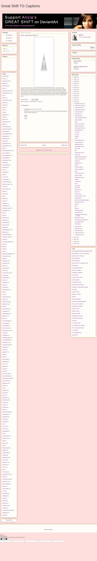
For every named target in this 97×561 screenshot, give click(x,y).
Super (76, 183)
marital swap (5, 313)
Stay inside (77, 148)
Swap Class (5, 457)
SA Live (75, 62)
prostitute (4, 397)
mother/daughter (6, 337)
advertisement (5, 81)
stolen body (5, 447)
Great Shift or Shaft (76, 282)
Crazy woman (78, 193)
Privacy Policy (9, 520)
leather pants (5, 289)
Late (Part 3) (78, 181)
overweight (5, 361)
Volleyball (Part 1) (79, 130)
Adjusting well (78, 198)
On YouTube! (9, 40)
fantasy (4, 227)
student (4, 450)
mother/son (5, 342)
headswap (4, 260)
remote (4, 404)
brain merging (5, 153)
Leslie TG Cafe (75, 291)
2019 (75, 89)
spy (3, 445)
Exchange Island (6, 208)
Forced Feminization (7, 241)
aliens (3, 97)
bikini (3, 119)
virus (3, 491)
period (3, 371)
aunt (3, 112)
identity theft (5, 277)
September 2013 (79, 109)
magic (3, 299)
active (3, 78)
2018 (75, 91)
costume (4, 177)
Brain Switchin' (77, 61)
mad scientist (5, 296)
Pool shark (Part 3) (79, 173)
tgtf (3, 469)
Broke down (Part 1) (79, 217)
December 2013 (79, 103)
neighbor (4, 352)
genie (3, 249)
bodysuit (4, 141)
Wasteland (76, 67)
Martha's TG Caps (76, 294)
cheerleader (5, 165)
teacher (4, 459)
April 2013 (77, 228)
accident (4, 76)
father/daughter (6, 229)
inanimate (4, 282)
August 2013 (78, 111)
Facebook (4, 220)
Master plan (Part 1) (79, 152)
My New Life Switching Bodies (82, 200)
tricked (4, 476)
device (3, 193)
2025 (75, 79)
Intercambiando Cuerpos (78, 284)
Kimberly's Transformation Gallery (80, 287)
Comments (6, 51)
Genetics (77, 208)
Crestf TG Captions (76, 270)
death (3, 191)
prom (3, 395)
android (4, 102)
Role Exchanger (6, 412)
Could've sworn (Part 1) (80, 196)
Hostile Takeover (6, 272)
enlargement (5, 205)
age (3, 88)
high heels (4, 263)
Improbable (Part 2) (79, 222)
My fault (77, 204)
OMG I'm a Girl (75, 308)
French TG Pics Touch (77, 277)
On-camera (77, 185)
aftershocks (5, 85)
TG (37, 101)
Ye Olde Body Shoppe (7, 510)
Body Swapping (75, 260)
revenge (4, 407)
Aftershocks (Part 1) (79, 202)
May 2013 (77, 226)
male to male (5, 308)
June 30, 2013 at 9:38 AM (35, 109)
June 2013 (77, 115)
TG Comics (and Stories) (78, 327)
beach (3, 117)
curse (3, 186)
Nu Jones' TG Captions (77, 303)
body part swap (6, 129)
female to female (6, 234)
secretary (4, 428)
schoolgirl (4, 421)
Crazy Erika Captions (77, 268)
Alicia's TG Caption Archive (81, 66)
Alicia (82, 35)
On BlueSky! (9, 38)
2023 (75, 83)
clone (3, 169)
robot (3, 409)
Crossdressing (5, 181)
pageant (4, 366)
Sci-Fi (3, 426)
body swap (5, 131)
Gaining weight (78, 119)
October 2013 (78, 107)
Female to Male (6, 237)
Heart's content (78, 175)
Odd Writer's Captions (77, 306)
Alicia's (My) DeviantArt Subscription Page (82, 251)
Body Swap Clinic (6, 133)
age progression (6, 90)
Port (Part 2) (78, 224)
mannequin (5, 311)
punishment (5, 400)
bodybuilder (5, 136)
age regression (5, 93)
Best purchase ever (79, 126)
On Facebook (9, 35)
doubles (4, 198)
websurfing (5, 493)
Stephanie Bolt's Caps (77, 315)
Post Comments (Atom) (47, 150)
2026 (75, 77)
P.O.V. (3, 364)
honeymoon (5, 268)
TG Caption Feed (76, 323)
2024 (75, 81)
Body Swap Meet (76, 258)
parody (4, 368)
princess (4, 392)
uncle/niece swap (6, 479)
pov (3, 388)
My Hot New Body (76, 299)
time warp (40, 101)
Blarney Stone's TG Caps (78, 256)
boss (3, 148)
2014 (75, 99)
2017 (75, 93)
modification (5, 335)
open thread (5, 359)
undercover (5, 481)
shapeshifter (5, 431)
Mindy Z (74, 296)
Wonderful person (79, 210)
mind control (5, 323)
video (3, 486)
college (4, 172)
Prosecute (77, 161)
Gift (75, 150)
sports (3, 443)
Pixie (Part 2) (78, 189)
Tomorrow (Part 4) (79, 169)
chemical (4, 167)
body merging (5, 126)
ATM (3, 109)
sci (3, 424)
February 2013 (78, 232)
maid (3, 306)
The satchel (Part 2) (79, 140)
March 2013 (78, 230)
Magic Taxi (4, 304)
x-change (4, 507)
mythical (4, 347)
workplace (4, 505)
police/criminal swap (7, 378)
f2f (3, 213)
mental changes (6, 320)
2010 (75, 241)
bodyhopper (5, 138)
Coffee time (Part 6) (79, 123)
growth (4, 258)
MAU (3, 318)
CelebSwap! (75, 265)
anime (3, 107)
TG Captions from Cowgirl (78, 325)
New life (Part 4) (78, 212)
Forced (4, 239)
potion (3, 385)
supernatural (5, 452)
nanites (4, 349)
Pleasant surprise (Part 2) (81, 156)
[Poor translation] (5, 539)
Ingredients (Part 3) (79, 177)
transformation (5, 474)
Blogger (51, 529)
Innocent (77, 134)
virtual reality (5, 488)
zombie (4, 515)
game (3, 246)
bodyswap (26, 101)
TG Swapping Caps (76, 332)
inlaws (3, 284)
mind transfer (5, 325)
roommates (5, 416)
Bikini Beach (5, 121)
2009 (75, 243)
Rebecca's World (76, 313)
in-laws (4, 280)
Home (44, 145)
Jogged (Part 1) (78, 163)
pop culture (5, 380)
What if (76, 165)
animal (4, 105)
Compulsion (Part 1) (79, 146)
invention (4, 287)
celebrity (4, 162)
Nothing (76, 179)
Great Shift (5, 256)
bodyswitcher (5, 145)
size (3, 433)
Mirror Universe (6, 328)
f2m (3, 215)
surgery (4, 455)
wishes (4, 500)
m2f (3, 292)
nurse (3, 356)
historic (4, 265)
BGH (76, 206)
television (4, 464)
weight (3, 498)
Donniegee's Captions (77, 272)
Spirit (76, 171)
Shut (76, 121)
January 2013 (78, 234)
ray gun (4, 402)
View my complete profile (85, 37)
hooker (4, 270)
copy (3, 174)
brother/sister (5, 160)
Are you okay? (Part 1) (80, 158)
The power (77, 187)
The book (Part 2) (79, 167)
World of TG (75, 335)
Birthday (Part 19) (79, 144)
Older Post (64, 145)
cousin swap (5, 179)
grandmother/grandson (7, 253)
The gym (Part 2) (79, 142)
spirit (3, 440)
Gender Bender (75, 279)
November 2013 (79, 105)
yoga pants (5, 512)
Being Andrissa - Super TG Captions (80, 253)
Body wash (77, 154)
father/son (4, 232)
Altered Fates (5, 100)
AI (2, 95)
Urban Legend (5, 483)
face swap (4, 217)
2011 (75, 239)
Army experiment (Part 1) (81, 117)
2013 (75, 101)
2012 (75, 237)
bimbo (3, 124)
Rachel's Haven (76, 311)
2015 (75, 97)
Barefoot (77, 136)
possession (5, 383)
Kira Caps (74, 289)
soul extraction (5, 436)
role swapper (5, 414)
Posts (5, 48)
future (3, 244)
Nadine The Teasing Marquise (79, 301)
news (3, 354)
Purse (76, 138)
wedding (4, 495)
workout (4, 503)
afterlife (4, 83)
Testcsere (74, 320)
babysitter (4, 114)
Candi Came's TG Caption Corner (80, 263)
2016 (75, 95)
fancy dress (5, 225)
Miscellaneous (5, 330)
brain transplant (32, 101)
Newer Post (24, 145)
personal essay (6, 373)
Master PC (4, 316)
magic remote (5, 301)
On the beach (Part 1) (80, 128)
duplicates (4, 203)
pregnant (4, 390)
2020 (75, 87)
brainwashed (5, 157)
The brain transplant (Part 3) (81, 219)
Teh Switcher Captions (77, 318)
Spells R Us (5, 438)
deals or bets (5, 189)
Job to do (77, 191)
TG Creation (75, 330)
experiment (5, 210)
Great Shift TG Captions (20, 6)
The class (77, 132)
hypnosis (4, 275)
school (3, 419)
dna (3, 196)
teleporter (4, 462)
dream (3, 201)
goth (3, 251)
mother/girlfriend (6, 340)
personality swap (6, 376)
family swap (5, 222)
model (3, 332)
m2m (3, 294)
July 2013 (77, 113)
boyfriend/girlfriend (6, 150)
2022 (75, 85)
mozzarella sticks (6, 344)
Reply (25, 118)
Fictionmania (75, 275)
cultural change (6, 184)
